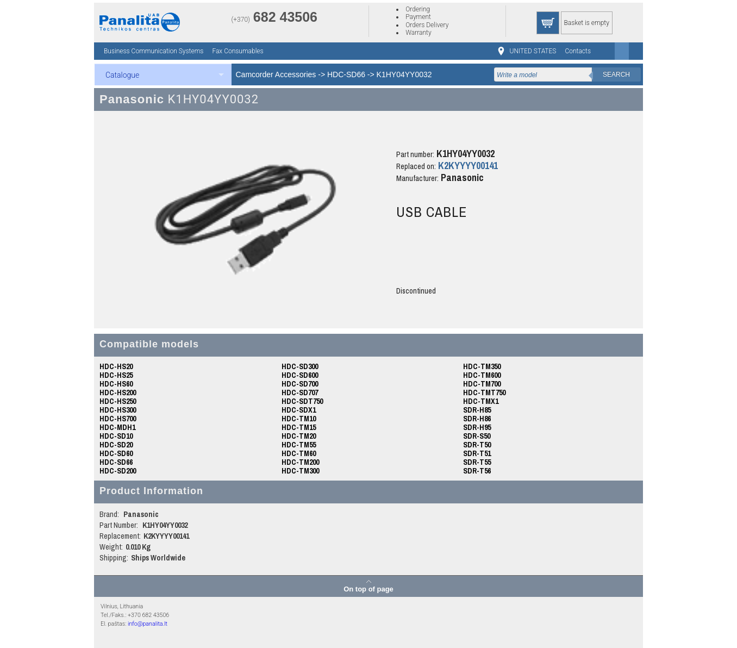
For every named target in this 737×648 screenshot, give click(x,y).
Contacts (578, 51)
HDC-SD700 (300, 384)
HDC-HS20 (116, 366)
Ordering (417, 9)
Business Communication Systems (153, 51)
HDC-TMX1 (480, 401)
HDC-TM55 (299, 445)
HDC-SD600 (300, 375)
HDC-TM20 (299, 436)
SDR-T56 (477, 471)
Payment (418, 17)
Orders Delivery (426, 25)
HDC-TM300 (300, 471)
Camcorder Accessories (276, 74)
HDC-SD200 (117, 471)
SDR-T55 (477, 462)
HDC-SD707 (300, 392)
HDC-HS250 (117, 401)
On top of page (368, 589)
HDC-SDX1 (299, 410)
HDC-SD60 (116, 453)
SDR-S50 (476, 436)
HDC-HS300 (117, 410)
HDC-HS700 (117, 418)
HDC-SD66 (346, 74)
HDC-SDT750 (302, 401)
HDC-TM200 (300, 462)
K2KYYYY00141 (468, 165)
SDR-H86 (477, 418)
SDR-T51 (477, 453)
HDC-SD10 (116, 436)
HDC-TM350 (482, 366)
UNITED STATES (533, 51)
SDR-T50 (477, 445)
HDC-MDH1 (117, 427)
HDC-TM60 (299, 453)
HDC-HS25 (116, 375)
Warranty (418, 32)
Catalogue (122, 75)
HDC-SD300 (300, 366)
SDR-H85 (477, 410)
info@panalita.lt (147, 623)
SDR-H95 (477, 427)
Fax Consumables (237, 51)
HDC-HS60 (116, 384)
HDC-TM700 (482, 384)
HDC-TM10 (299, 418)
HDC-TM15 (299, 427)
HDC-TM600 (482, 375)
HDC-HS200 (117, 392)
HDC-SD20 (116, 445)
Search (616, 74)
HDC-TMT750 (484, 392)
